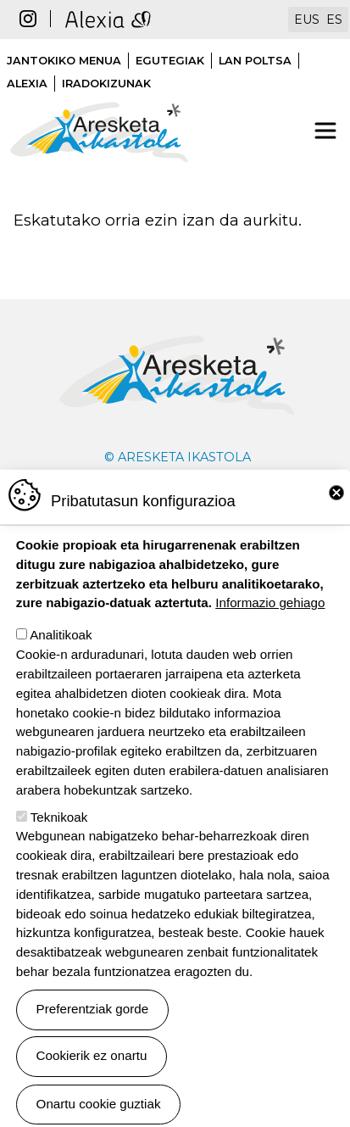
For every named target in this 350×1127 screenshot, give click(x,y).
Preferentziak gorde (92, 1047)
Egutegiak (170, 60)
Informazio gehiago (270, 640)
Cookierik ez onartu (91, 1093)
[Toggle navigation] (325, 130)
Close (336, 531)
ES (334, 19)
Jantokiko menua (64, 60)
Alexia (27, 83)
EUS (306, 19)
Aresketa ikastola (99, 93)
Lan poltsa (255, 60)
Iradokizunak (106, 83)
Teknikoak (59, 854)
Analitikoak (61, 673)
